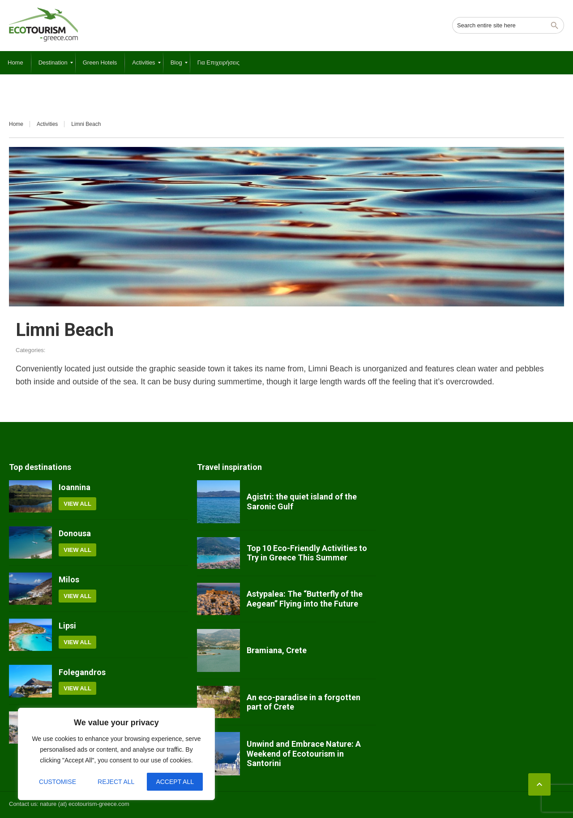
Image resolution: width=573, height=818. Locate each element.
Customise (57, 781)
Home (16, 124)
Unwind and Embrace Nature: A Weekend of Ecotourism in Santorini (304, 753)
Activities (47, 124)
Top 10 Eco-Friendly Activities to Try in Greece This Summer (307, 553)
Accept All (175, 781)
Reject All (116, 781)
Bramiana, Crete (277, 650)
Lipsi (67, 625)
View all (77, 503)
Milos (69, 579)
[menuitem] (15, 62)
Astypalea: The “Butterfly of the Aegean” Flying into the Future (305, 598)
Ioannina (74, 487)
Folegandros (82, 672)
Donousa (75, 533)
